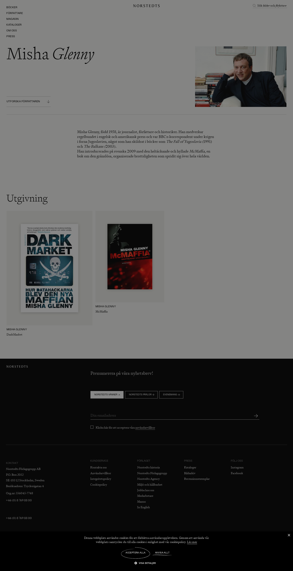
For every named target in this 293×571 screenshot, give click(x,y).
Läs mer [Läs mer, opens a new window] (192, 542)
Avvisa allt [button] (162, 553)
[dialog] (146, 285)
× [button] (288, 535)
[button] (146, 563)
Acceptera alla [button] (136, 553)
